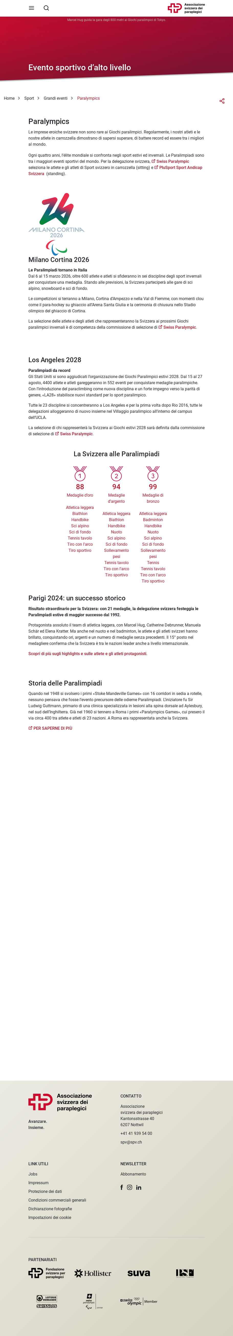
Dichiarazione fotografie (50, 1208)
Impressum (38, 1182)
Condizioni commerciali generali (57, 1200)
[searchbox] (46, 7)
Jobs (32, 1174)
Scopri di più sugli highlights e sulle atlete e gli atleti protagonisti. (87, 653)
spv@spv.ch (131, 1142)
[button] (121, 1187)
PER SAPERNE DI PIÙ (53, 728)
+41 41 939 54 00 (136, 1133)
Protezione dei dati (45, 1191)
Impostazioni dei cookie (49, 1217)
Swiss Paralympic (173, 161)
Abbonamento (133, 1174)
